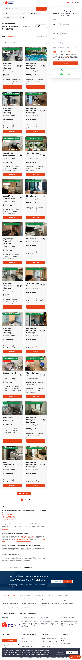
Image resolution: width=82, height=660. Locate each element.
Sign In (77, 2)
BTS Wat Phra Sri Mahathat (28, 617)
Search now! (41, 9)
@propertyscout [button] (66, 640)
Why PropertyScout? (27, 641)
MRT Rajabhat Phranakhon (23, 541)
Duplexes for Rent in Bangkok (29, 603)
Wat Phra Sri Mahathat (30, 567)
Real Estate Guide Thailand (49, 641)
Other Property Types (10, 595)
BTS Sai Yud (44, 617)
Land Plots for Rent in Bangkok (29, 608)
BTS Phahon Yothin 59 (23, 537)
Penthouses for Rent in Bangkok (10, 608)
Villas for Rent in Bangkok (68, 603)
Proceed (65, 63)
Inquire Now (12, 87)
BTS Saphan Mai (6, 617)
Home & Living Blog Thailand (49, 644)
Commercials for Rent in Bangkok (10, 603)
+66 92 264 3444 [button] (66, 643)
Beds (21, 13)
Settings (60, 652)
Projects (51, 595)
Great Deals (8, 17)
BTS (21, 567)
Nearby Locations (25, 595)
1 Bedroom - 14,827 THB (8, 516)
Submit (67, 581)
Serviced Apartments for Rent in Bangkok (69, 599)
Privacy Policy (65, 56)
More (21, 17)
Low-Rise (35, 13)
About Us (24, 638)
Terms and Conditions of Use (58, 658)
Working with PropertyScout (29, 647)
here (36, 549)
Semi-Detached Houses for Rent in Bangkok (50, 604)
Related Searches (39, 595)
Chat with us (65, 70)
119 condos (5, 529)
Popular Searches (62, 595)
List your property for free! (28, 644)
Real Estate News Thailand (48, 638)
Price (8, 13)
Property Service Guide (47, 647)
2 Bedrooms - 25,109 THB (8, 517)
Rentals (16, 567)
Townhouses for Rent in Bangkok (30, 599)
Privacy (47, 658)
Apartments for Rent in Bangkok (49, 599)
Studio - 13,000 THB (7, 514)
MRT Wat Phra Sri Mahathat (21, 539)
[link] (46, 654)
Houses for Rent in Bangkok (9, 599)
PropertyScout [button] (66, 638)
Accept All (72, 652)
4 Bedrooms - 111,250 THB (8, 519)
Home (10, 567)
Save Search (27, 26)
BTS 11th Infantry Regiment (29, 536)
